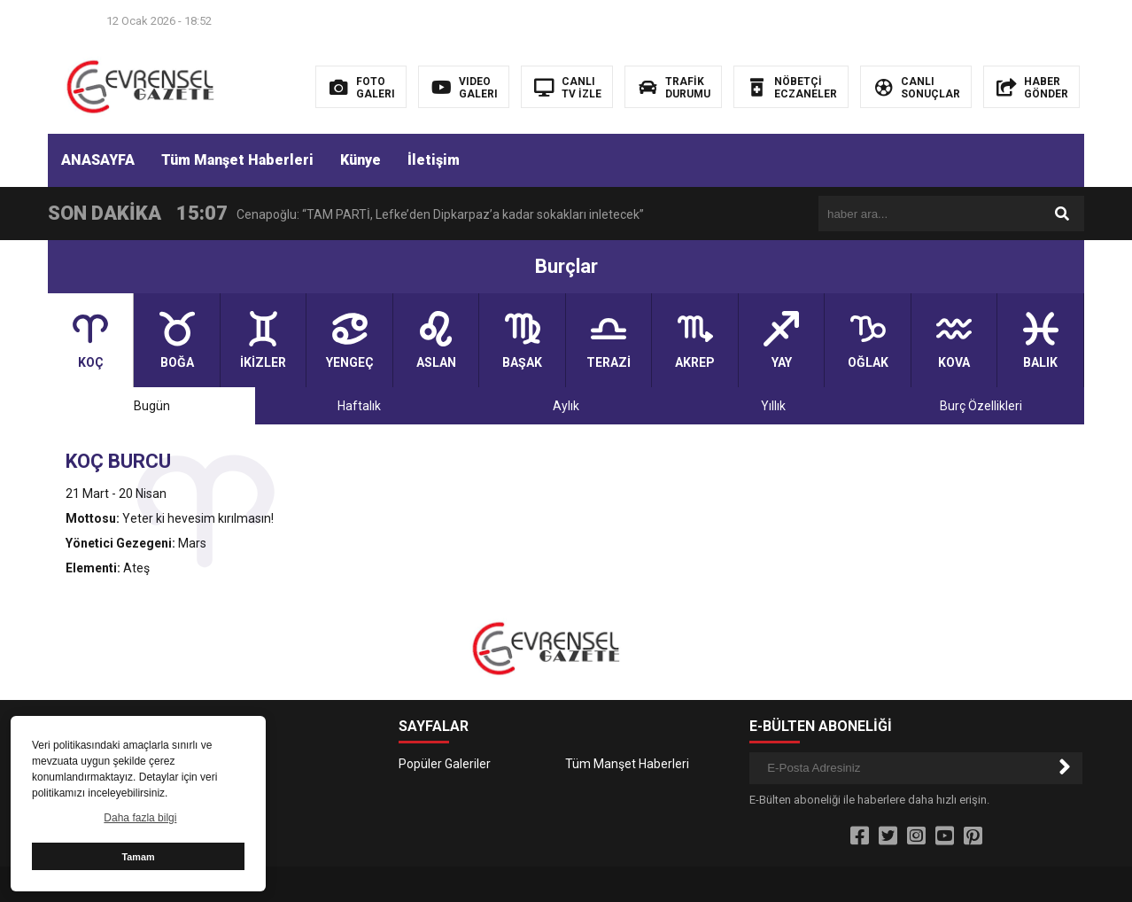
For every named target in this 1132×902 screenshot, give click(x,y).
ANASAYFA (98, 160)
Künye (360, 160)
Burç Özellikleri (981, 406)
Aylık (566, 406)
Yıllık (773, 406)
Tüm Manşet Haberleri (237, 160)
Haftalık (359, 406)
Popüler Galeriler (445, 764)
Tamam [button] (137, 856)
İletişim (433, 160)
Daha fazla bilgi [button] (140, 818)
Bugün (152, 406)
